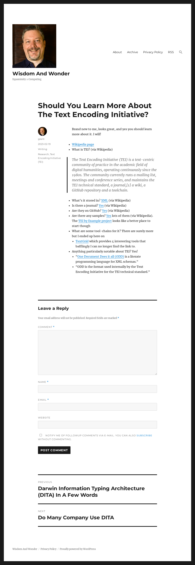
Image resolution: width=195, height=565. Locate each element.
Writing (42, 149)
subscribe (144, 435)
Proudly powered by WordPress (78, 549)
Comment (46, 327)
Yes (101, 205)
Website (44, 417)
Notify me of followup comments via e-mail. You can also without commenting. (95, 437)
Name (43, 382)
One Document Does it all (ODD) (100, 256)
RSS (171, 52)
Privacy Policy (153, 52)
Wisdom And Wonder (41, 73)
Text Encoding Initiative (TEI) (49, 158)
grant (41, 138)
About (117, 52)
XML (104, 200)
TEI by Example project (95, 221)
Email (43, 399)
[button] (180, 52)
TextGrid (82, 241)
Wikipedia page (83, 144)
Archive (132, 52)
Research (43, 154)
